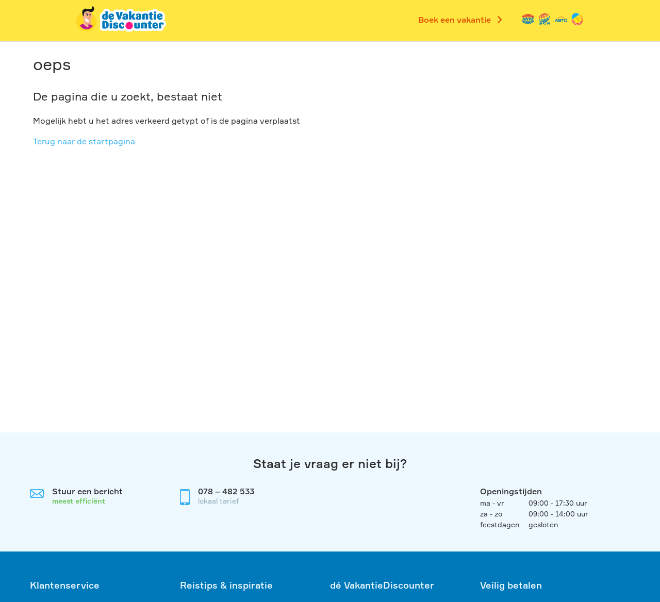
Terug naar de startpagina (84, 141)
